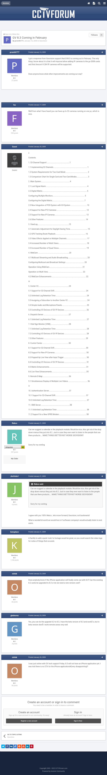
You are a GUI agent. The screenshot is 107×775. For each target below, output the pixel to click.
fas (14, 105)
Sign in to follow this (12, 34)
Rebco (14, 423)
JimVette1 (14, 476)
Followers (94, 35)
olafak (14, 574)
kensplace (14, 532)
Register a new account (29, 721)
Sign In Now (78, 721)
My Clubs (14, 459)
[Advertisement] (53, 26)
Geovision (43, 41)
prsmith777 (19, 41)
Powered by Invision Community (53, 771)
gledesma (14, 615)
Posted (36, 52)
